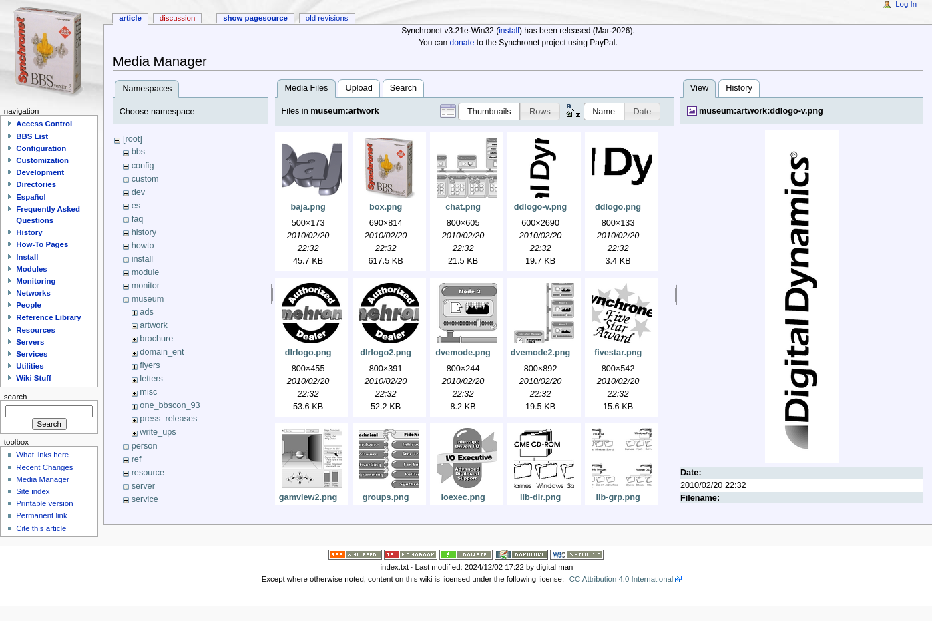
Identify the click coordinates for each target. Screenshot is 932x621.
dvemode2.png (541, 352)
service (145, 499)
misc (148, 392)
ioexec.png (463, 497)
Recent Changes (44, 467)
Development (40, 172)
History (739, 88)
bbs (138, 151)
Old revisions (327, 18)
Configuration (41, 148)
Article (130, 18)
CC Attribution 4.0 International (621, 579)
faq (138, 219)
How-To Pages (42, 244)
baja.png (307, 207)
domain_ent (162, 352)
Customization (42, 160)
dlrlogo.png (308, 352)
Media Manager (42, 479)
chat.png (463, 207)
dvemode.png (462, 352)
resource (148, 472)
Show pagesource (255, 18)
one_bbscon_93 (170, 405)
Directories (36, 184)
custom (145, 179)
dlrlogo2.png (385, 352)
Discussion (177, 18)
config (143, 165)
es (136, 205)
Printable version (44, 503)
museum (148, 299)
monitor (146, 285)
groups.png (386, 497)
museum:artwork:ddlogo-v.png (761, 111)
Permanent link (41, 515)
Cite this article (41, 528)
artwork (154, 325)
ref (137, 459)
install (509, 30)
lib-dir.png (540, 497)
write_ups (158, 432)
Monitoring (35, 281)
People (28, 305)
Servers (30, 342)
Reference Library (48, 317)
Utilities (29, 366)
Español (31, 197)
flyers (150, 365)
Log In (906, 4)
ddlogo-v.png (540, 207)
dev (138, 192)
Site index (32, 491)
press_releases (168, 418)
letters (151, 378)
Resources (35, 330)
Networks (33, 293)
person (145, 446)
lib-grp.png (618, 497)
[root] (132, 139)
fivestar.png (618, 352)
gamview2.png (308, 497)
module (146, 272)
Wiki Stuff (33, 378)
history (144, 232)
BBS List (32, 136)
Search (403, 88)
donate (462, 42)
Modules (31, 269)
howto (143, 245)
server (143, 486)
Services (31, 354)
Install (27, 257)
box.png (385, 207)
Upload (359, 88)
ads (146, 312)
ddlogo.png (618, 207)
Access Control (44, 124)
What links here (42, 455)
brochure (156, 338)
